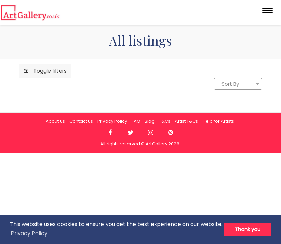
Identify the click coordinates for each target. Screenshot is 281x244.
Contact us (81, 121)
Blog (150, 121)
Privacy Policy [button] (29, 233)
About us (55, 121)
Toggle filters (45, 70)
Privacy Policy (112, 121)
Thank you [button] (247, 229)
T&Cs (164, 121)
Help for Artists (218, 121)
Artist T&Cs (186, 121)
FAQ (136, 121)
